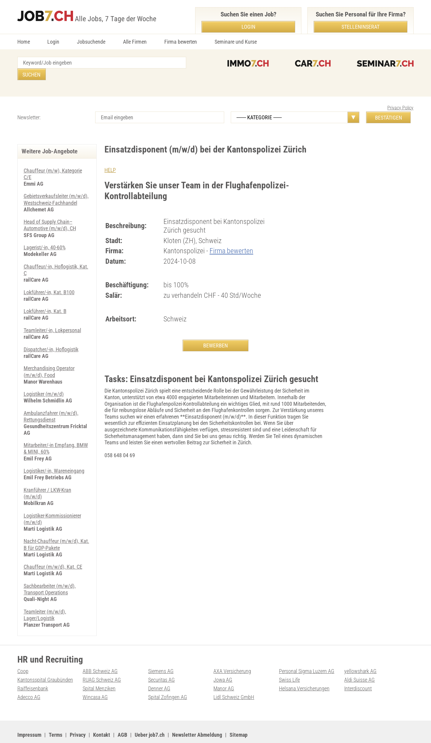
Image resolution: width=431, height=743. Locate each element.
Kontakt (101, 718)
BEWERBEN (215, 334)
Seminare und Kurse (236, 42)
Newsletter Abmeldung (197, 718)
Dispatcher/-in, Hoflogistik (51, 336)
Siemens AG (161, 654)
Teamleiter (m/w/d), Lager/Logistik (45, 598)
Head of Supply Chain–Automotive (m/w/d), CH (50, 212)
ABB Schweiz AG (100, 654)
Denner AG (159, 671)
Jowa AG (222, 663)
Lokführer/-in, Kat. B (45, 298)
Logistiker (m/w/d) (44, 380)
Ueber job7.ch (150, 718)
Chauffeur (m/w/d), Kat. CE (53, 551)
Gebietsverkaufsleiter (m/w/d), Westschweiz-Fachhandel (56, 187)
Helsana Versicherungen (304, 671)
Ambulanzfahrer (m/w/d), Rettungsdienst (51, 402)
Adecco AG (28, 680)
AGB (122, 718)
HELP (110, 158)
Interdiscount (358, 671)
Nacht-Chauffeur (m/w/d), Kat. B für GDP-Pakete (56, 529)
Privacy (78, 718)
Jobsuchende (91, 42)
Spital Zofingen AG (167, 680)
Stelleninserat (361, 27)
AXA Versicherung (232, 654)
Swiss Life (289, 663)
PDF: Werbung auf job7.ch (196, 731)
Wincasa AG (95, 680)
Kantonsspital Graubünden (45, 663)
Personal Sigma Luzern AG (306, 654)
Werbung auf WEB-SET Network (138, 731)
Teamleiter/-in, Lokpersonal (52, 317)
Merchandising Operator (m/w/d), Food (49, 358)
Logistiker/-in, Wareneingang (54, 456)
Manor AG (223, 671)
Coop (22, 654)
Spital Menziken (99, 671)
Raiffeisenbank (32, 671)
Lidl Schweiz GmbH (233, 680)
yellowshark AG (360, 654)
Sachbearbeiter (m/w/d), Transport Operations (50, 573)
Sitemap (239, 718)
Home (23, 42)
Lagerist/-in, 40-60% (45, 235)
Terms (55, 718)
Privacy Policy (400, 96)
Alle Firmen (135, 42)
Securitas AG (161, 663)
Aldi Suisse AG (359, 663)
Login (53, 42)
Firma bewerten (180, 42)
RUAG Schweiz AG (102, 663)
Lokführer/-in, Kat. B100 (49, 279)
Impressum (29, 718)
